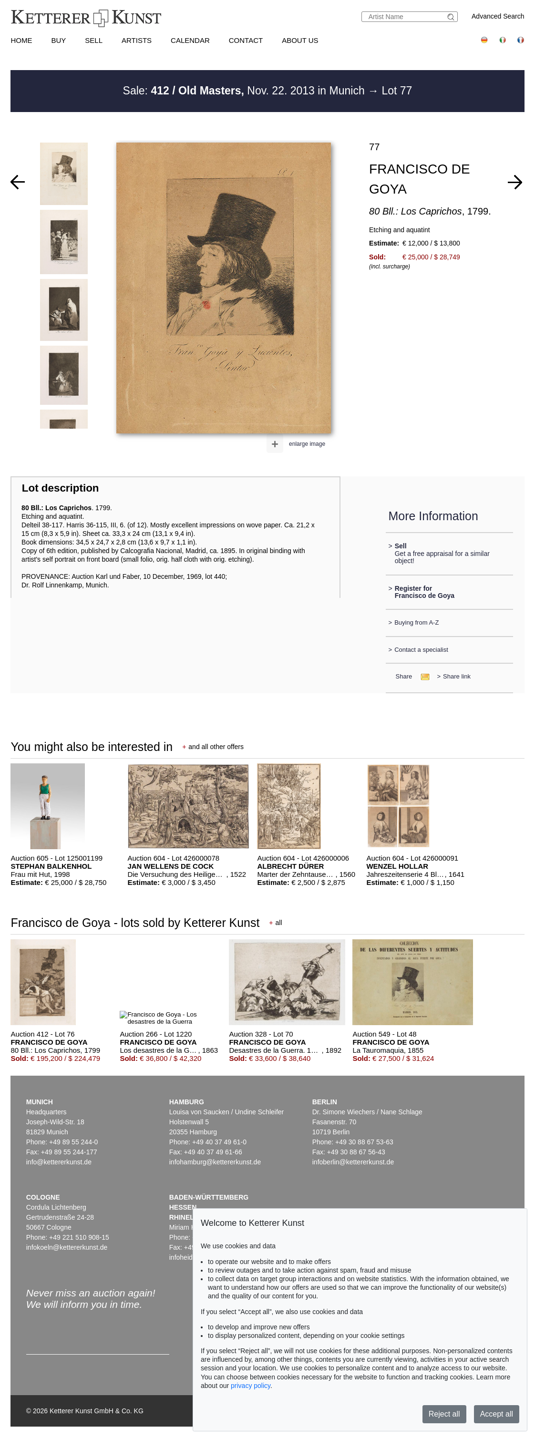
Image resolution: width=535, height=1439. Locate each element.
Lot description (60, 488)
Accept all (496, 1414)
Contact (246, 40)
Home (21, 40)
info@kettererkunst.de (59, 1162)
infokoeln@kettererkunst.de (67, 1247)
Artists (137, 40)
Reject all (444, 1414)
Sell (94, 40)
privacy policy (250, 1385)
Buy (58, 40)
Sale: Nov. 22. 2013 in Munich (245, 90)
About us (300, 40)
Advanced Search (498, 16)
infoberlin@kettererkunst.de (353, 1162)
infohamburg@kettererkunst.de (215, 1162)
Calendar (190, 40)
